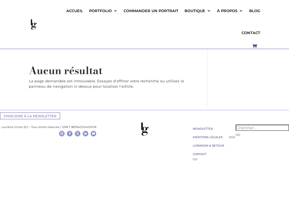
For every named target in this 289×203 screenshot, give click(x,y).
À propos (227, 10)
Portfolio (100, 10)
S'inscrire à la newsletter (30, 116)
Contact (200, 154)
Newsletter (203, 129)
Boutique (195, 10)
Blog (254, 10)
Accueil (74, 10)
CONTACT (251, 32)
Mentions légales (208, 137)
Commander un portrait (151, 10)
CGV (232, 137)
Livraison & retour (208, 145)
